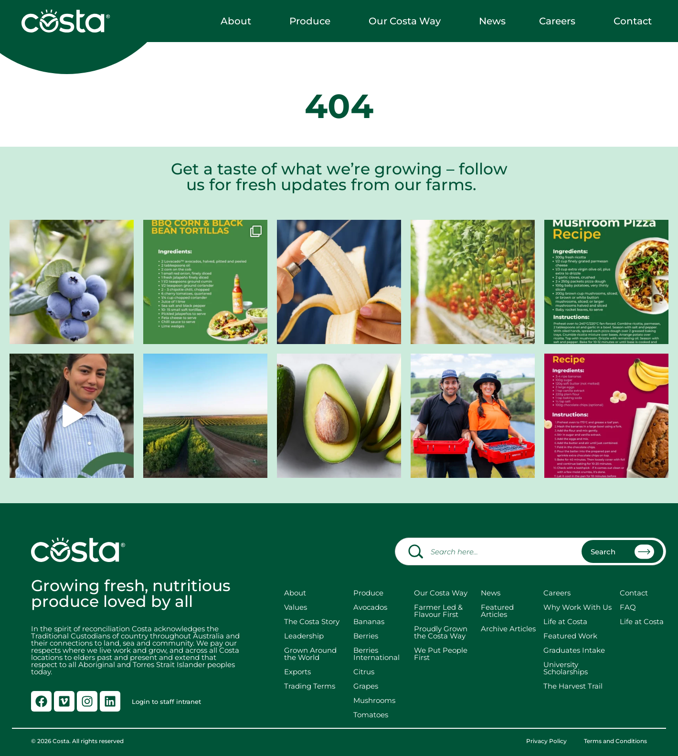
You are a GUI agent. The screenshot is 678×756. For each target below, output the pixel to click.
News (492, 21)
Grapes (365, 686)
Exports (297, 671)
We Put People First (440, 654)
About (238, 21)
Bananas (368, 621)
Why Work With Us (577, 607)
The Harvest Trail (573, 686)
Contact (635, 21)
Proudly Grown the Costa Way (440, 632)
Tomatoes (370, 714)
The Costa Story (311, 621)
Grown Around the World (312, 654)
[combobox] (530, 551)
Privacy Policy (546, 741)
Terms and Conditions (615, 741)
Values (295, 607)
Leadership (304, 635)
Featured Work (570, 635)
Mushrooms (374, 700)
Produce (312, 21)
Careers (559, 21)
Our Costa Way (407, 21)
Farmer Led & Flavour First (438, 611)
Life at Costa (565, 621)
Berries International (376, 654)
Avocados (370, 607)
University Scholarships (565, 668)
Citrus (363, 671)
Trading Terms (309, 686)
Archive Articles (508, 628)
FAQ (628, 607)
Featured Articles (497, 611)
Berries (365, 635)
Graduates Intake (574, 650)
